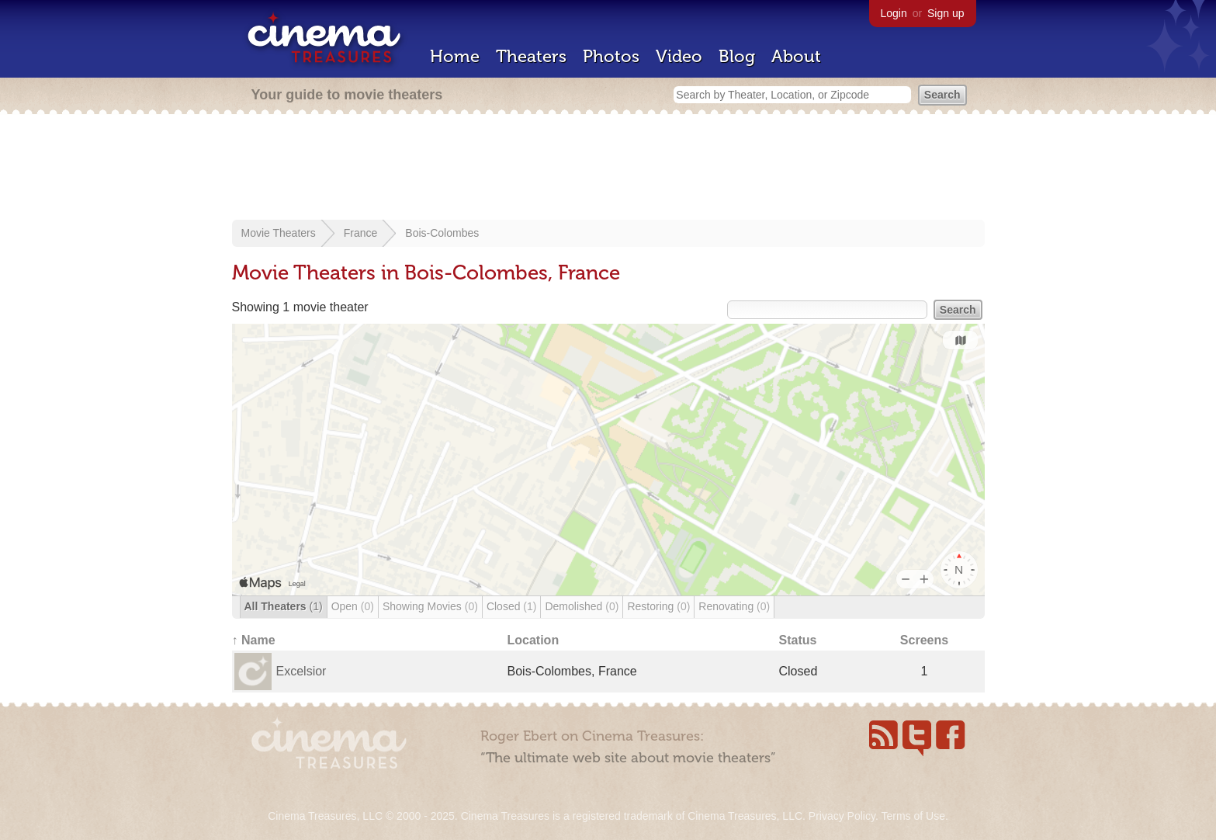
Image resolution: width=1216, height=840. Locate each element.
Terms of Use (912, 816)
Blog (737, 56)
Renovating (734, 606)
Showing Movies (430, 606)
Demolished (581, 606)
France (361, 233)
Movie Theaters (278, 233)
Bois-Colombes (442, 233)
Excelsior (301, 671)
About (796, 56)
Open (352, 606)
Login (894, 13)
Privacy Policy (842, 816)
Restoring (658, 606)
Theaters (531, 56)
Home (455, 56)
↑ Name (253, 640)
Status (798, 640)
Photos (611, 56)
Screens (924, 640)
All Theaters (283, 606)
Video (679, 56)
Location (533, 640)
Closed (512, 606)
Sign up (945, 13)
